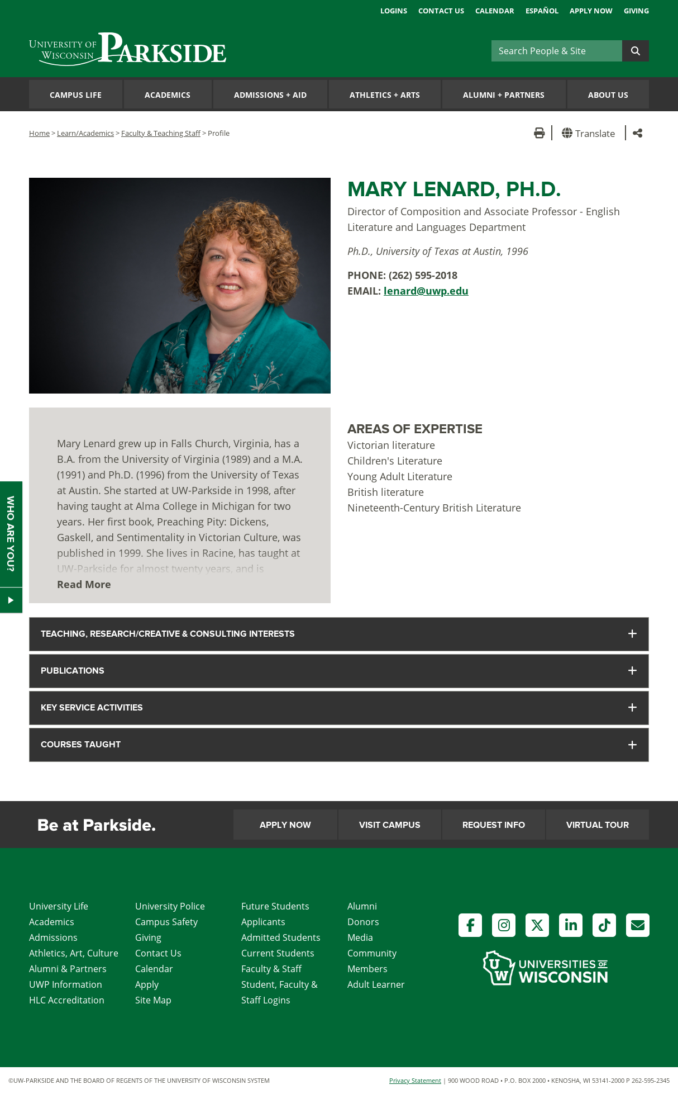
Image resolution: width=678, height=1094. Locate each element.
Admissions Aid (270, 94)
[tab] (339, 634)
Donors (363, 922)
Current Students (277, 953)
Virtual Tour (597, 825)
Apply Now (591, 11)
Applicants (263, 922)
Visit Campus (390, 825)
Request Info (493, 825)
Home (39, 133)
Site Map (153, 1000)
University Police (170, 906)
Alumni (362, 906)
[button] (590, 132)
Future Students (275, 906)
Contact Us (441, 11)
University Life (58, 906)
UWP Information (65, 984)
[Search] (556, 50)
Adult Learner (376, 984)
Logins (393, 11)
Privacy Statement (415, 1080)
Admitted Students (281, 937)
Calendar (494, 11)
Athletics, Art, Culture (73, 953)
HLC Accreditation (66, 1000)
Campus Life (76, 94)
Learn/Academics (85, 133)
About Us (608, 94)
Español (542, 11)
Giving (636, 11)
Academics (167, 94)
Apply (147, 984)
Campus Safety (166, 922)
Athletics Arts (385, 94)
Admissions (53, 937)
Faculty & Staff (271, 969)
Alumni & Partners (68, 969)
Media (360, 937)
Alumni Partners (504, 94)
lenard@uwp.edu (426, 290)
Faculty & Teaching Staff (160, 133)
